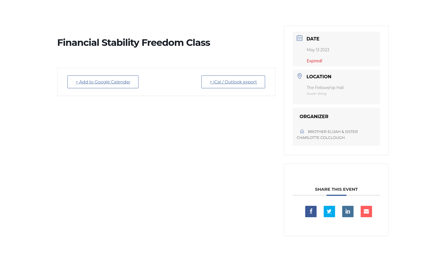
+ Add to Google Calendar (103, 82)
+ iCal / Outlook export (233, 82)
